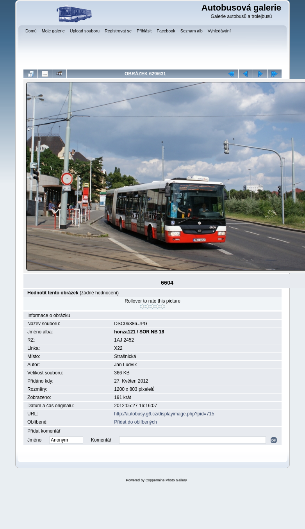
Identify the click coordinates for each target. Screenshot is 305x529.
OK (273, 440)
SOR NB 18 (151, 332)
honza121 (125, 332)
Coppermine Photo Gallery (166, 480)
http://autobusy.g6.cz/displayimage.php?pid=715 (164, 414)
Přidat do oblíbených (135, 422)
